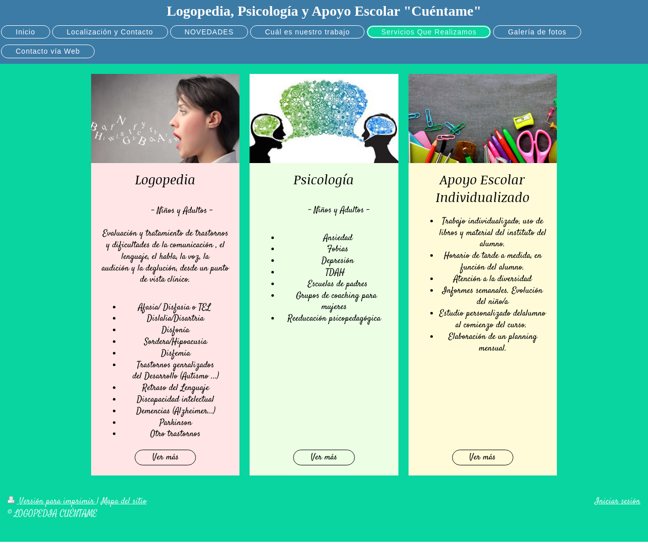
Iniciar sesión (617, 501)
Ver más (165, 457)
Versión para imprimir (52, 501)
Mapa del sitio (124, 501)
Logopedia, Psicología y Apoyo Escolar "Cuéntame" (324, 11)
